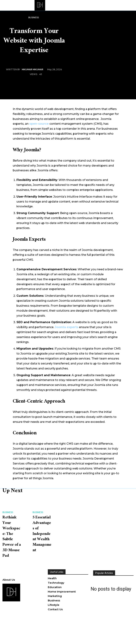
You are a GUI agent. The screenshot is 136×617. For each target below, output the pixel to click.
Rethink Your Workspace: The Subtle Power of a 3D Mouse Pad (12, 533)
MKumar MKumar (32, 69)
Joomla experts (66, 327)
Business (33, 17)
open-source (39, 123)
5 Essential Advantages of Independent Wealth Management (42, 533)
